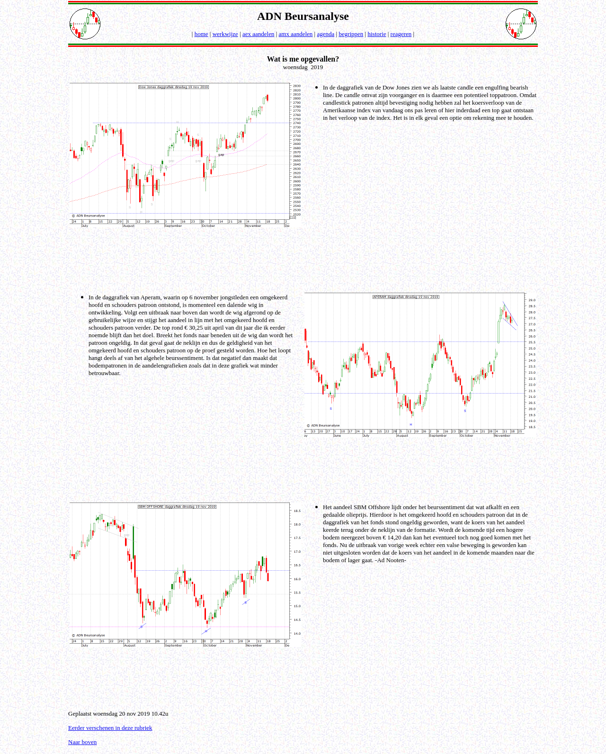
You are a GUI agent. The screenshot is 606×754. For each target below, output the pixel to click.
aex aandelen (258, 33)
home (201, 33)
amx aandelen (296, 33)
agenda (325, 33)
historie (376, 33)
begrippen (351, 33)
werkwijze (225, 33)
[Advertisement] (305, 259)
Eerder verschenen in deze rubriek (110, 727)
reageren (401, 33)
